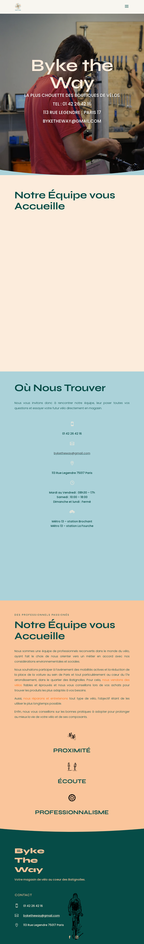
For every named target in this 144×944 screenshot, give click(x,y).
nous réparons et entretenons (45, 698)
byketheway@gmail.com (72, 453)
